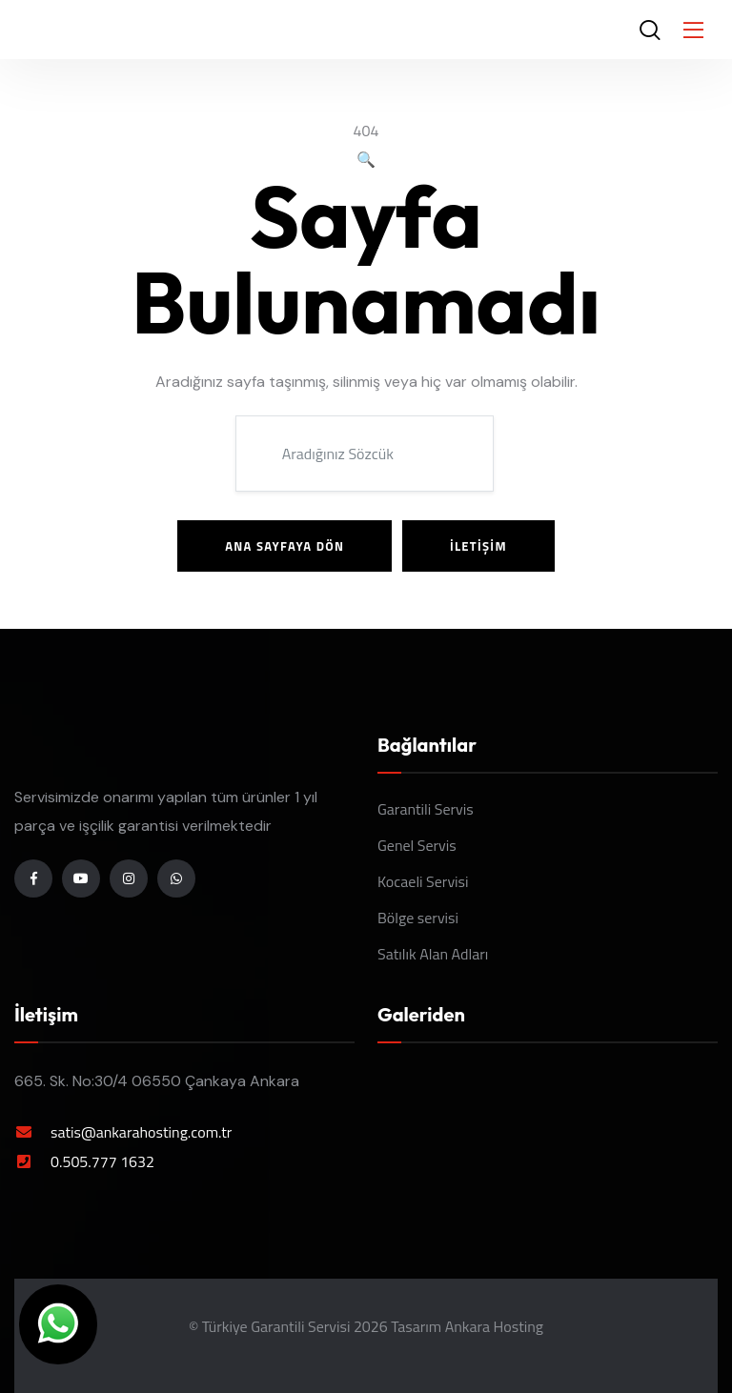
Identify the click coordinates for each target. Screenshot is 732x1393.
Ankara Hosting (494, 1326)
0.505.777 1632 (102, 1161)
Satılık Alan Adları (432, 953)
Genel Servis (417, 845)
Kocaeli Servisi (423, 881)
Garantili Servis (425, 808)
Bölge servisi (417, 917)
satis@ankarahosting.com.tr (141, 1131)
